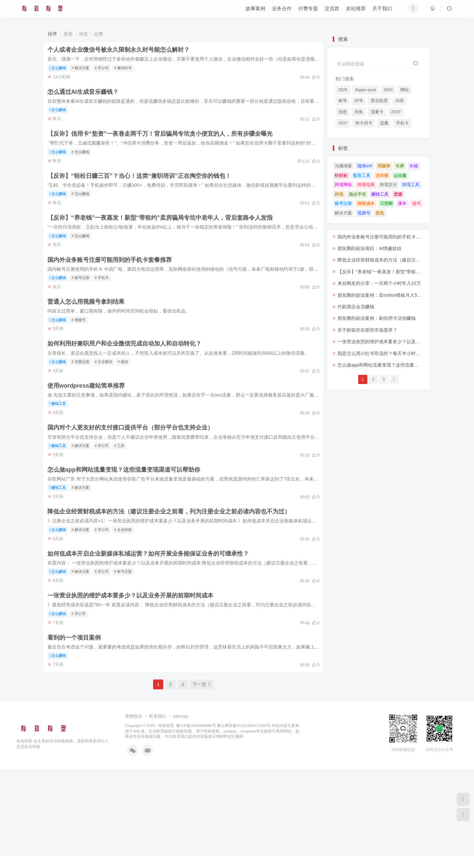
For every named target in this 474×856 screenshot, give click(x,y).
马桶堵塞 (343, 165)
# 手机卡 (105, 309)
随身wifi (364, 165)
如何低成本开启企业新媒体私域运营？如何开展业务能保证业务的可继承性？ (151, 625)
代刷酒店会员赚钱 (355, 306)
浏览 (83, 34)
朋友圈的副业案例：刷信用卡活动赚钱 (376, 318)
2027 (343, 123)
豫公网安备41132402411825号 (244, 812)
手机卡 (402, 123)
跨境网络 (343, 184)
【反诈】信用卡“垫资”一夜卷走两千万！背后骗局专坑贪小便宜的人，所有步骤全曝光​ (163, 148)
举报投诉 (133, 802)
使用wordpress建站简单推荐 (89, 434)
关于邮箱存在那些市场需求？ (367, 330)
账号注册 (343, 203)
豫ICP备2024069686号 (196, 812)
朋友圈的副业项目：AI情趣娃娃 (369, 248)
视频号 (363, 212)
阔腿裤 (384, 165)
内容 (399, 100)
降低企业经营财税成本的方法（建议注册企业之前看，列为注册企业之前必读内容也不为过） (172, 577)
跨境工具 (410, 184)
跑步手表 (357, 194)
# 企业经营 (126, 596)
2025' (396, 112)
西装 (380, 212)
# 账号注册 (84, 309)
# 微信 (126, 405)
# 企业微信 (107, 405)
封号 (359, 100)
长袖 (413, 165)
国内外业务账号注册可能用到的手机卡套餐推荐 (113, 291)
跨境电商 (366, 184)
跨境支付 (388, 184)
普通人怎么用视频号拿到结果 (89, 339)
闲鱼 (359, 112)
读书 (416, 203)
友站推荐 (356, 11)
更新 (68, 34)
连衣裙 (382, 175)
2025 (343, 90)
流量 (384, 123)
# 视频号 (82, 357)
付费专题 (308, 11)
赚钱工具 (61, 453)
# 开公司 (105, 71)
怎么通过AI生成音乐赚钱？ (86, 100)
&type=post (365, 90)
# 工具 (123, 500)
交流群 (332, 11)
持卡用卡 (363, 123)
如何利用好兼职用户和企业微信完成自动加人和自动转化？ (128, 387)
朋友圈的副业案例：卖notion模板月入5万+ (380, 295)
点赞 (98, 34)
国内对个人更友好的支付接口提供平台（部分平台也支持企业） (134, 482)
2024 (388, 90)
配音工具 (361, 175)
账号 (342, 100)
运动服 (400, 175)
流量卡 (377, 112)
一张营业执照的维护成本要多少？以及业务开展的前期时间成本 (134, 673)
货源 (398, 194)
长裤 (400, 165)
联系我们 (157, 802)
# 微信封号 (126, 71)
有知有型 (166, 812)
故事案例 (255, 11)
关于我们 (382, 11)
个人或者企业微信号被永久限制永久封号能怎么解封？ (122, 52)
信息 (342, 112)
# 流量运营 (84, 405)
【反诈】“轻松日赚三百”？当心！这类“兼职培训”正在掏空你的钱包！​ (143, 196)
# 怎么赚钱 (84, 166)
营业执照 (379, 100)
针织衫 (341, 175)
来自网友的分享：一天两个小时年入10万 (379, 283)
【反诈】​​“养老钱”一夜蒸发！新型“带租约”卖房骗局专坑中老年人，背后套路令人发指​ (163, 243)
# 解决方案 (84, 71)
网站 (404, 90)
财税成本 (366, 203)
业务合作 (282, 11)
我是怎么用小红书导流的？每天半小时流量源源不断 (390, 353)
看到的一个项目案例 (77, 721)
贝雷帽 (386, 203)
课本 (402, 203)
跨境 (339, 194)
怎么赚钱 (61, 71)
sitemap (180, 802)
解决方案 (343, 212)
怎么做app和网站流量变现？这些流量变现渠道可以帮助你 (127, 530)
